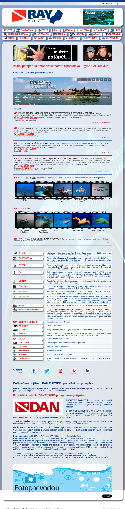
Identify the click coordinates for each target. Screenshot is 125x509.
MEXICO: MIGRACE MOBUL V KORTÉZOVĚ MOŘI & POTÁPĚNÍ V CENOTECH (60, 113)
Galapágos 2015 (98, 178)
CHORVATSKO (27, 30)
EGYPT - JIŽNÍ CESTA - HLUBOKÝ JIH (42, 143)
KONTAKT (73, 38)
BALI (56, 30)
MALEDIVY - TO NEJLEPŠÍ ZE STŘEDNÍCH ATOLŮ (48, 128)
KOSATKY (79, 34)
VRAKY (97, 34)
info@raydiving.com (80, 453)
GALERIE (56, 38)
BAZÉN (41, 38)
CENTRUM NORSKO (28, 322)
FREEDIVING (114, 34)
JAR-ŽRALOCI (42, 34)
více (108, 123)
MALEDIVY (84, 30)
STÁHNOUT (91, 38)
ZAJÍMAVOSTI (112, 38)
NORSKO (62, 34)
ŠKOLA (25, 38)
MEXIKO (69, 30)
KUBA (117, 30)
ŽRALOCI (23, 286)
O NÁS (11, 38)
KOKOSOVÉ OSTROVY (18, 34)
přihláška (103, 123)
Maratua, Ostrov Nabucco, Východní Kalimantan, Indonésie (51, 159)
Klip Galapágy (32, 178)
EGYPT (45, 30)
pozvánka (95, 123)
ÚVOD (9, 30)
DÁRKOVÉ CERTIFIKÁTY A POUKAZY (44, 239)
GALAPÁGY (101, 30)
